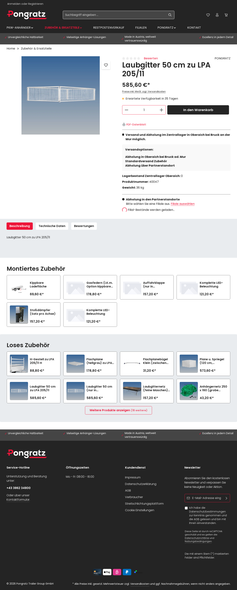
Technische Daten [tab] (52, 226)
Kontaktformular (18, 500)
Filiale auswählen (183, 204)
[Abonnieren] (226, 498)
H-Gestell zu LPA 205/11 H (42, 361)
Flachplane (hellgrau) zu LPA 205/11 (99, 361)
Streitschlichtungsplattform (144, 504)
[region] (60, 95)
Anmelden (14, 4)
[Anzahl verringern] (126, 110)
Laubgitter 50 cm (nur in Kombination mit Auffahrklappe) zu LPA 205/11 (100, 388)
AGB (128, 490)
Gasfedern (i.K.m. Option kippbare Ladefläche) (99, 284)
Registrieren (35, 4)
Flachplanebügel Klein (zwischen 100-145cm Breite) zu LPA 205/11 (156, 361)
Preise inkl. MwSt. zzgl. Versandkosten (144, 91)
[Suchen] (170, 15)
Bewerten (151, 58)
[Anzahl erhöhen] (161, 110)
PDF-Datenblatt (134, 124)
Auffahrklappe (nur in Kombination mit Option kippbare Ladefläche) (155, 284)
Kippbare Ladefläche (38, 284)
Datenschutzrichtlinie (197, 537)
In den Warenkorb (198, 110)
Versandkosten (139, 584)
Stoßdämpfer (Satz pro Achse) (43, 312)
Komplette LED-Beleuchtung (211, 284)
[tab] (20, 226)
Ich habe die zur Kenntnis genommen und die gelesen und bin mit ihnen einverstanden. (208, 515)
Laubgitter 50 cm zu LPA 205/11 (43, 388)
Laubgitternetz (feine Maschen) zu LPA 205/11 (155, 388)
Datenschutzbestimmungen (207, 511)
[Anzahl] (144, 110)
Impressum (133, 477)
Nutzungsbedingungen (198, 541)
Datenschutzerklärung (140, 484)
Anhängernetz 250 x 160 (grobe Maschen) (213, 388)
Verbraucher (134, 497)
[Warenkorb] (226, 15)
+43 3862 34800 (19, 488)
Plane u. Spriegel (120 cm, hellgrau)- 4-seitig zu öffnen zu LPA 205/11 (213, 361)
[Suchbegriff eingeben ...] (114, 15)
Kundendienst (135, 467)
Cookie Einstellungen (139, 510)
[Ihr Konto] (217, 15)
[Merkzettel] (208, 15)
